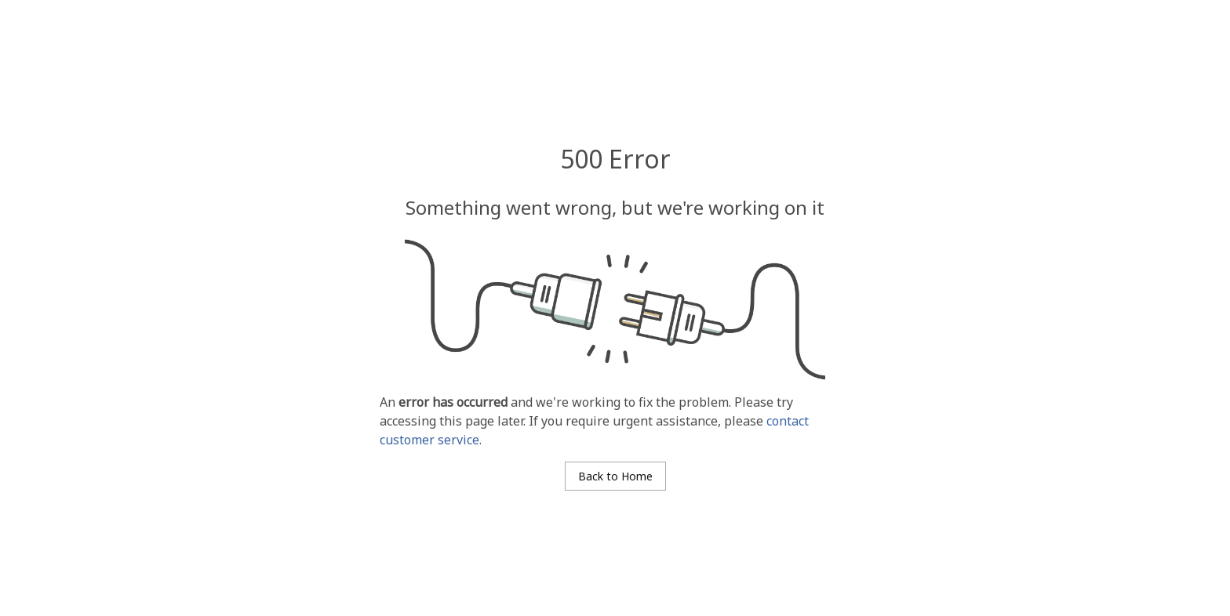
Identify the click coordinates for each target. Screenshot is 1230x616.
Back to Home (615, 476)
